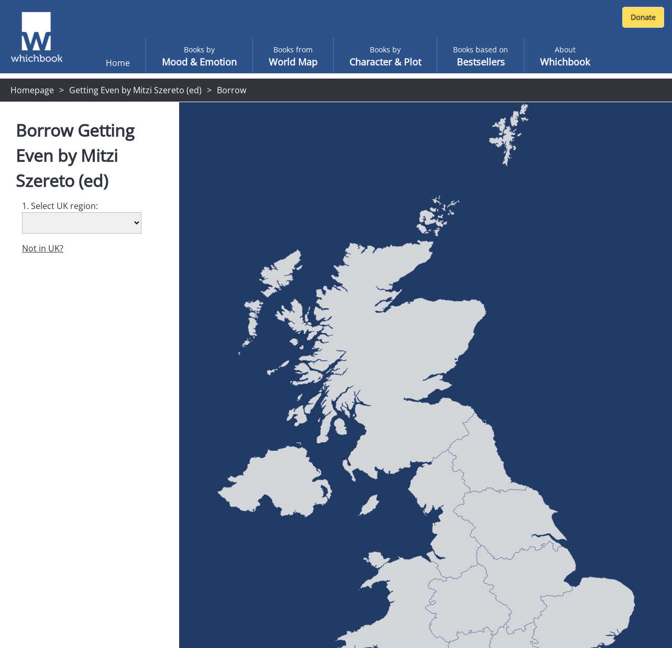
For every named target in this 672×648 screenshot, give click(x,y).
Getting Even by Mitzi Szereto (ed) (135, 90)
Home (118, 63)
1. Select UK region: (60, 206)
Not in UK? (42, 248)
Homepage (32, 90)
